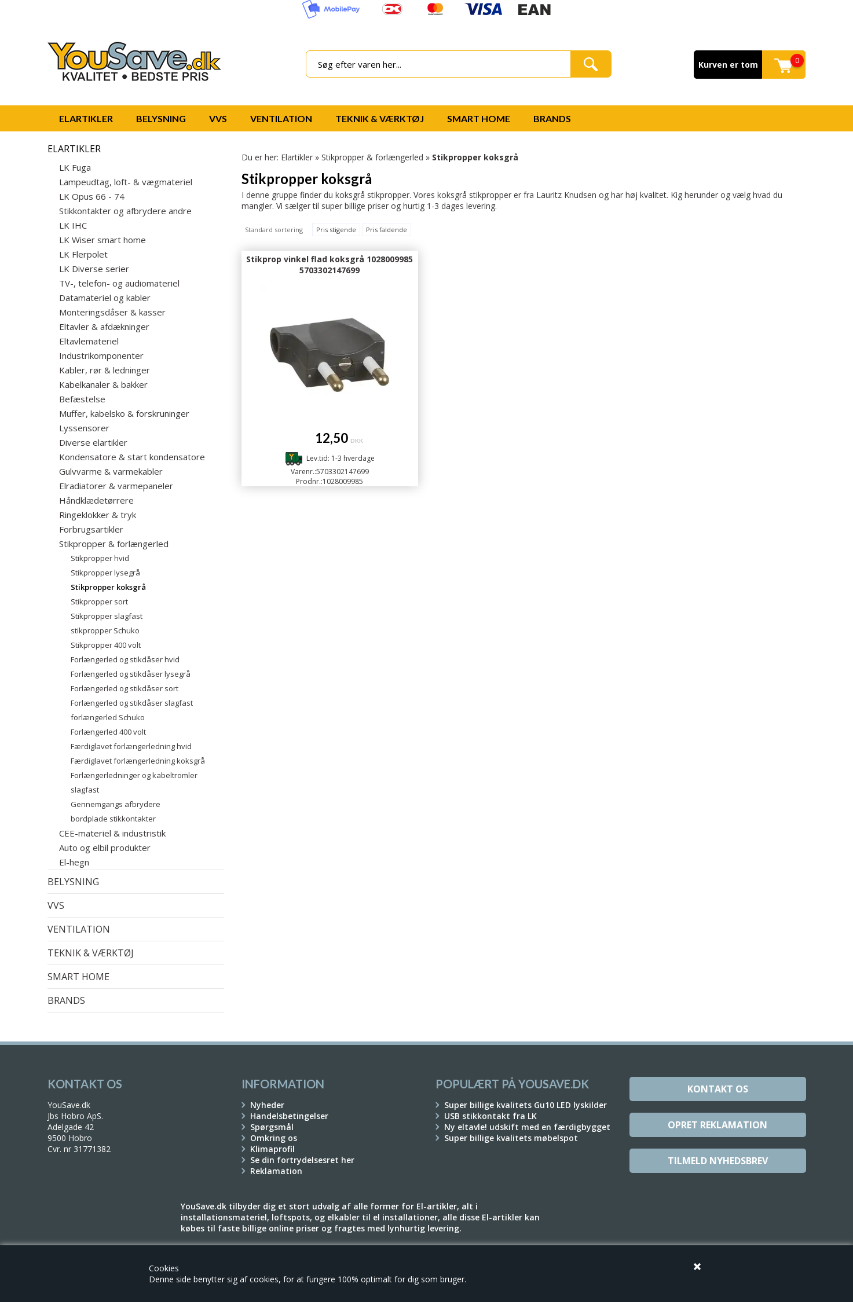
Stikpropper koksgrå (108, 587)
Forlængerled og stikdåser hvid (125, 659)
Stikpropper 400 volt (106, 645)
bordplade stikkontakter (113, 818)
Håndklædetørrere (96, 500)
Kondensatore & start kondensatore (132, 457)
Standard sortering (274, 229)
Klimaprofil (272, 1148)
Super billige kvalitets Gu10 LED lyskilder (525, 1104)
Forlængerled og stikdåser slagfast (132, 703)
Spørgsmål (272, 1126)
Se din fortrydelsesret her (302, 1159)
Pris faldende (386, 229)
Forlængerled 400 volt (108, 732)
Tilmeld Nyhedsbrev (718, 1160)
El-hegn (74, 862)
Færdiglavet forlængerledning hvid (131, 746)
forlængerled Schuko (108, 717)
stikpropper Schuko (105, 630)
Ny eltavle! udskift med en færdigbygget (527, 1126)
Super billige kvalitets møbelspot (511, 1137)
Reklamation (276, 1170)
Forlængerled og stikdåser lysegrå (131, 674)
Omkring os (273, 1137)
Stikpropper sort (99, 601)
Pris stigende (336, 229)
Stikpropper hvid (100, 558)
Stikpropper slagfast (106, 616)
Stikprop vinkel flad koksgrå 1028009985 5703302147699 (329, 265)
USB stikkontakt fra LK (490, 1115)
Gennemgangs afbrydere (115, 804)
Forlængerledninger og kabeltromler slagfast (134, 782)
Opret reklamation (717, 1124)
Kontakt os (717, 1089)
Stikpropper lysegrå (105, 572)
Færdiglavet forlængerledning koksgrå (138, 760)
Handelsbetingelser (289, 1115)
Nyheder (267, 1104)
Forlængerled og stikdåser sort (124, 688)
